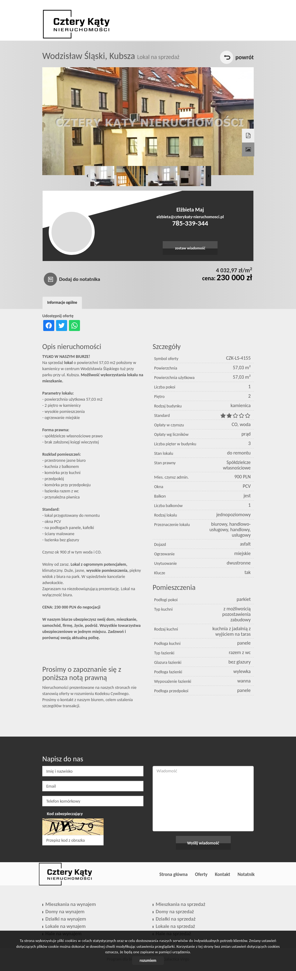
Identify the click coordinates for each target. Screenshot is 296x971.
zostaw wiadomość (190, 248)
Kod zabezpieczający (65, 813)
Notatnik (246, 874)
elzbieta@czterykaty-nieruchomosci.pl (190, 216)
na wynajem (70, 904)
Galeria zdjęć (247, 144)
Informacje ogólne (62, 302)
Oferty (201, 874)
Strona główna (173, 874)
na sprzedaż (180, 904)
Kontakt (222, 874)
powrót (244, 57)
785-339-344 (190, 223)
